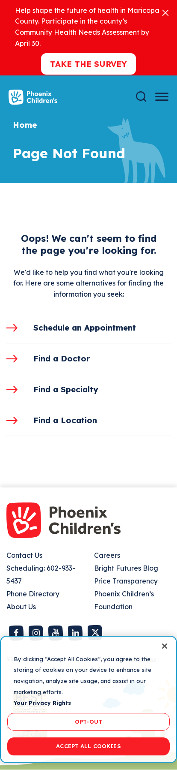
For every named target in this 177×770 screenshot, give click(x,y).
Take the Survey (88, 64)
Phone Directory (32, 594)
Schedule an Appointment (84, 327)
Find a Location (65, 420)
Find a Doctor (61, 358)
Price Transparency (126, 581)
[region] (88, 699)
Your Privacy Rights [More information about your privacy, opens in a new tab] (42, 702)
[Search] (141, 96)
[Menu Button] (161, 97)
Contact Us (24, 555)
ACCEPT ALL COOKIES (88, 746)
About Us (21, 606)
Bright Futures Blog (126, 568)
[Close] (165, 12)
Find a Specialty (65, 389)
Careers (107, 555)
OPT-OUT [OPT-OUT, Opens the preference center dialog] (88, 721)
